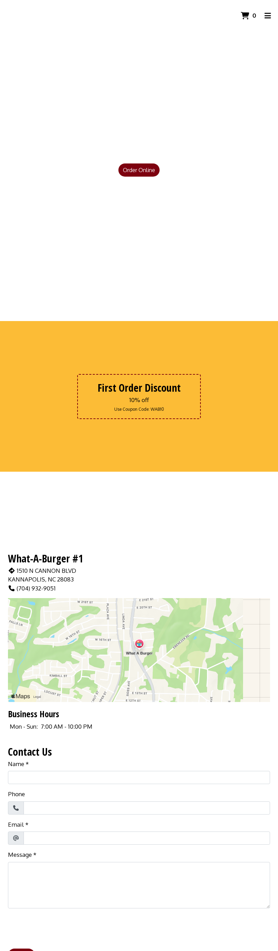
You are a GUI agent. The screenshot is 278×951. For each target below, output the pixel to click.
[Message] (139, 885)
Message (20, 854)
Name (16, 763)
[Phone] (147, 808)
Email (16, 824)
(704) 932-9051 (32, 588)
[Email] (147, 838)
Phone (16, 794)
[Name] (139, 777)
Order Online (139, 170)
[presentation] (60, 927)
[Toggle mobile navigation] (267, 15)
